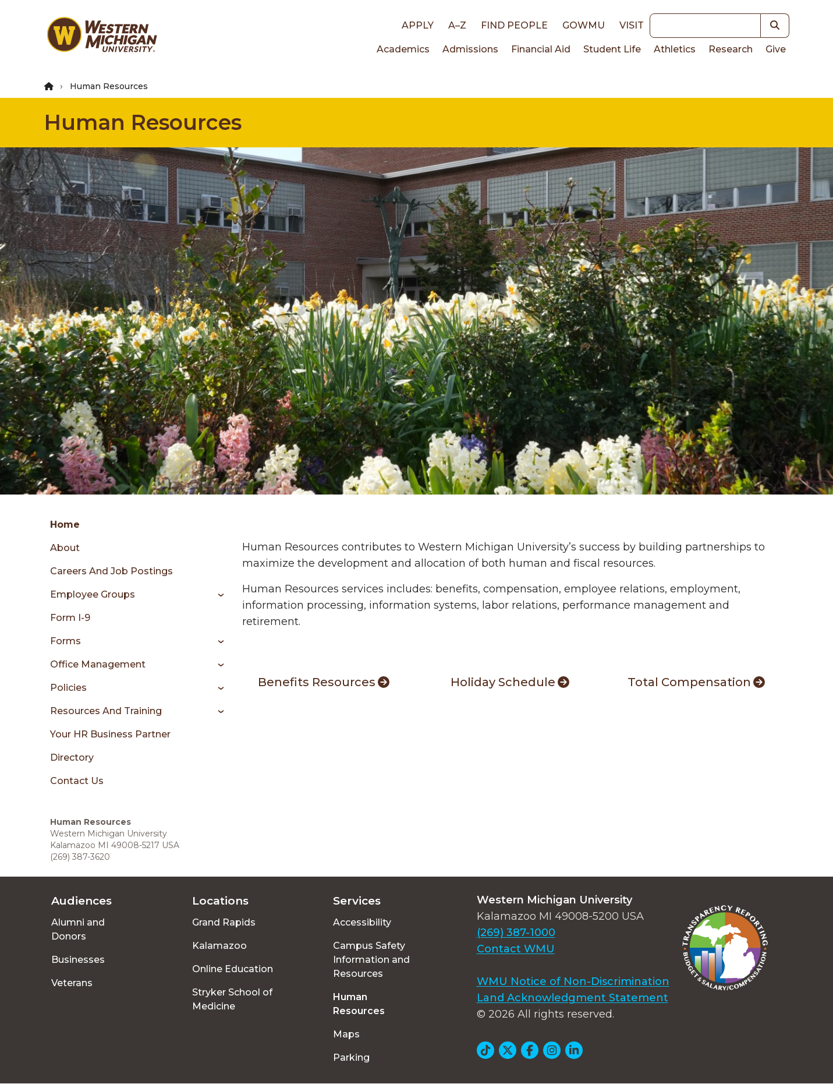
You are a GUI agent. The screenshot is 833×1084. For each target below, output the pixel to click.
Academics (403, 49)
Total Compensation (696, 682)
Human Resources (143, 122)
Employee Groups (92, 594)
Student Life (612, 49)
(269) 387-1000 (516, 932)
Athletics (675, 49)
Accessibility (362, 922)
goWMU (583, 25)
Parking (351, 1057)
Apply (418, 25)
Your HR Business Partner (110, 734)
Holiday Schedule (510, 682)
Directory (72, 757)
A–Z (457, 25)
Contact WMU (516, 948)
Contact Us (77, 780)
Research (730, 49)
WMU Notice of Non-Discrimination (573, 981)
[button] (775, 25)
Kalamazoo (219, 945)
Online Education (232, 968)
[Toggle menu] (217, 594)
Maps (346, 1034)
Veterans (72, 982)
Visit (631, 25)
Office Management (98, 664)
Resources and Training (106, 710)
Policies (68, 687)
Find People (514, 25)
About (65, 547)
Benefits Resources (323, 682)
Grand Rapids (224, 922)
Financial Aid (540, 49)
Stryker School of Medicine (232, 999)
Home (65, 524)
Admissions (470, 49)
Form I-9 (70, 617)
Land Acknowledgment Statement (572, 997)
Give (775, 49)
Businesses (78, 959)
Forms (65, 641)
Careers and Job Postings (111, 571)
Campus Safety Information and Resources (371, 959)
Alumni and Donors (78, 929)
